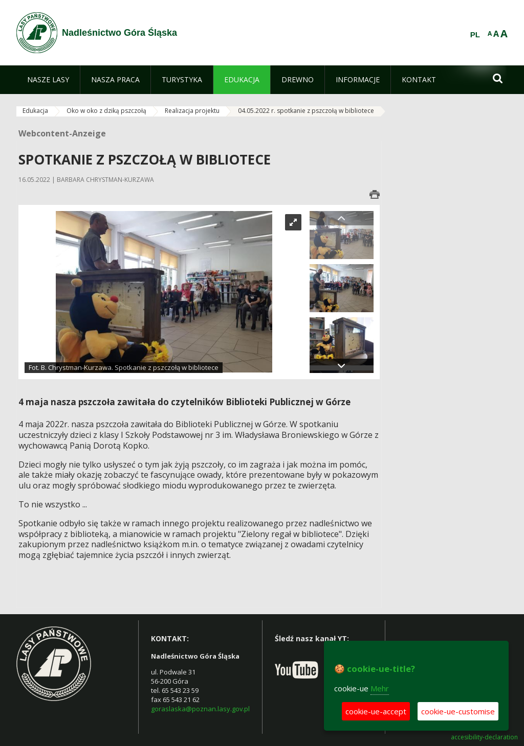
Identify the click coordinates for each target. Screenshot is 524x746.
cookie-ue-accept (375, 711)
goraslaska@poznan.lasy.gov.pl (200, 708)
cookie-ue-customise (458, 711)
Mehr (379, 688)
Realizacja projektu (192, 110)
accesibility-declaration (484, 737)
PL (475, 35)
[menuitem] (48, 79)
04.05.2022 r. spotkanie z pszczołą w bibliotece (306, 110)
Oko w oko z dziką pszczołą (106, 110)
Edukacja (35, 110)
